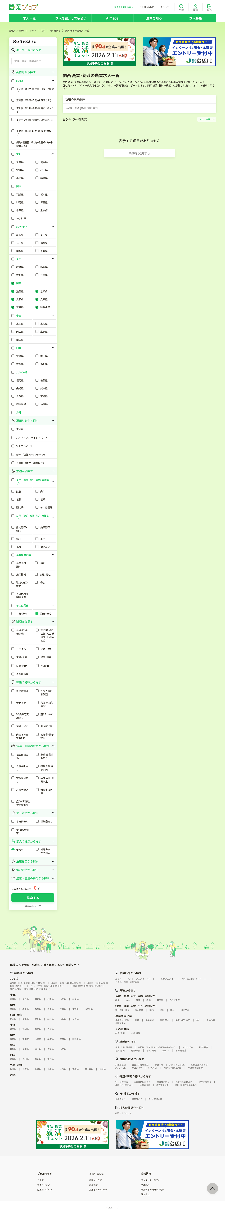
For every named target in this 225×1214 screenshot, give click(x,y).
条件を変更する (139, 153)
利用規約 (145, 1185)
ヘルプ (40, 1180)
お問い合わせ (95, 1180)
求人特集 (195, 18)
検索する (33, 897)
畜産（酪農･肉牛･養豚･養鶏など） (136, 996)
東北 (13, 995)
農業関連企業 (123, 1016)
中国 (13, 1045)
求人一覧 (29, 18)
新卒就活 (112, 18)
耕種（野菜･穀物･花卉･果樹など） (136, 1006)
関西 (43, 30)
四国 (13, 1055)
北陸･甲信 (16, 1015)
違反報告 (93, 1185)
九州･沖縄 (16, 1065)
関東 (13, 1005)
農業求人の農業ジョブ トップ (22, 30)
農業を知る (154, 18)
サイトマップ (43, 1185)
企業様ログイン (44, 1189)
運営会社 (145, 1194)
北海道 (14, 978)
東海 (13, 1025)
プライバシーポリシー (151, 1180)
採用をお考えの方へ (98, 1189)
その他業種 (55, 30)
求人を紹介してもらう (71, 18)
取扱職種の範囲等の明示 (152, 1189)
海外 (13, 1075)
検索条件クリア (32, 906)
